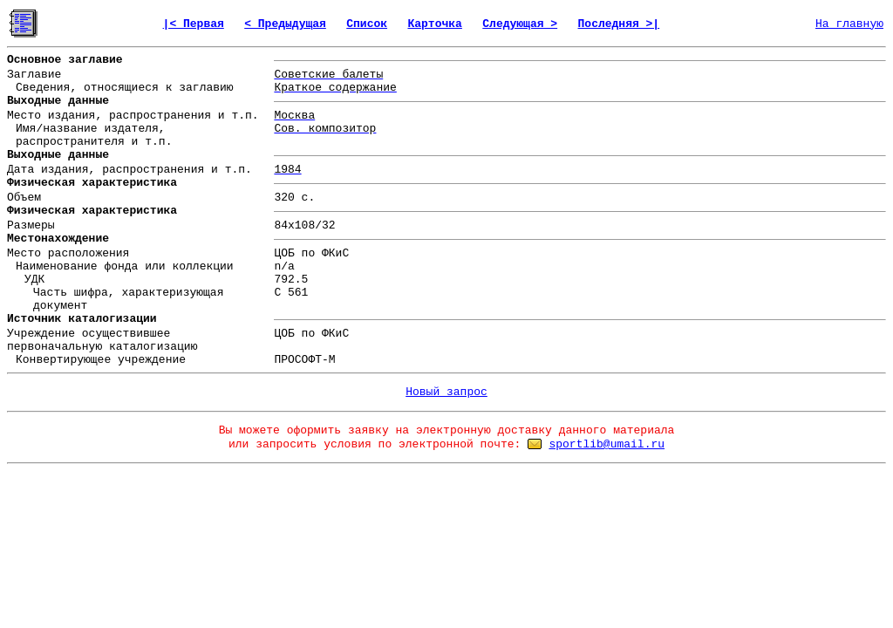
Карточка (434, 24)
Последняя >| (619, 24)
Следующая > (519, 24)
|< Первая (193, 24)
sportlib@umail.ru (607, 444)
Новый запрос (446, 392)
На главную (849, 24)
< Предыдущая (285, 24)
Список (366, 24)
